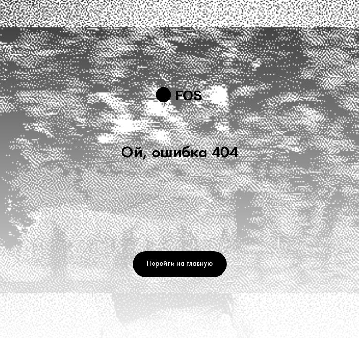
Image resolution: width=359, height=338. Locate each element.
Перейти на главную (180, 264)
